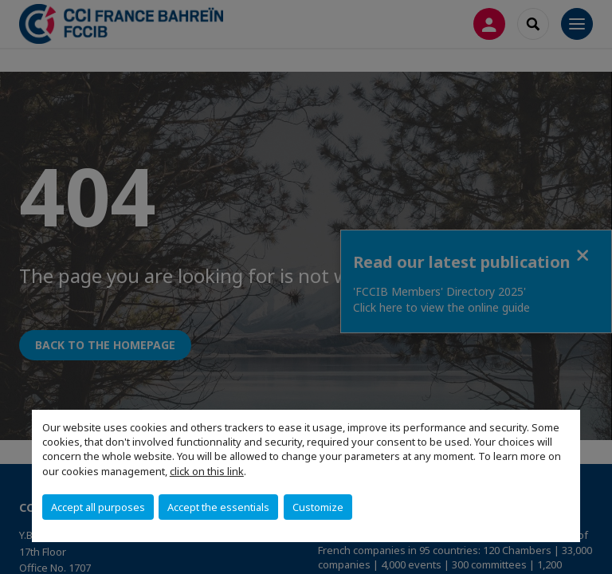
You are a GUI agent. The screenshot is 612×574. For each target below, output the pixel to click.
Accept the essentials (218, 507)
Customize (317, 507)
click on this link (207, 471)
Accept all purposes (98, 507)
